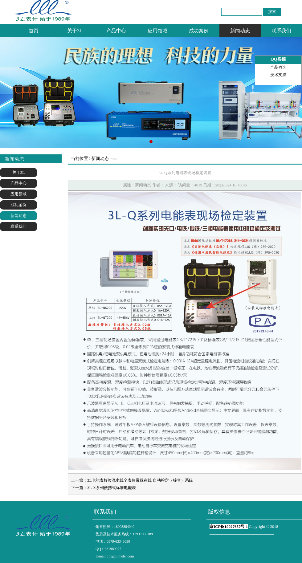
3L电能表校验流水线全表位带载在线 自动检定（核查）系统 (140, 480)
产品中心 (116, 30)
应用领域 (157, 30)
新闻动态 (240, 30)
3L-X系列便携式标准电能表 (111, 487)
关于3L (75, 30)
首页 (34, 30)
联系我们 (281, 30)
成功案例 (199, 30)
